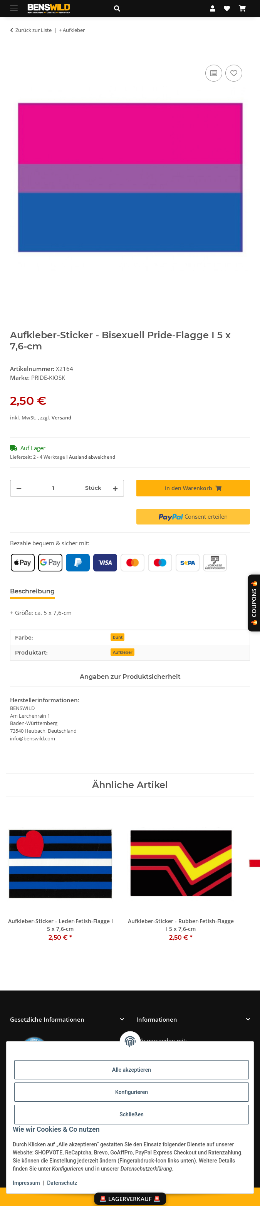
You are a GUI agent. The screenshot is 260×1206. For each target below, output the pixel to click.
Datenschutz (62, 1183)
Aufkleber (123, 652)
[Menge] (53, 488)
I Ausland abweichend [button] (90, 457)
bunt (117, 637)
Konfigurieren (131, 1092)
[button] (154, 8)
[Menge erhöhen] (115, 488)
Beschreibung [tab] (32, 591)
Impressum (26, 1183)
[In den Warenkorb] (16, 54)
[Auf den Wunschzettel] (233, 73)
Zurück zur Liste (33, 30)
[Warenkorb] (242, 8)
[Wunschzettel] (227, 8)
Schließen (131, 1114)
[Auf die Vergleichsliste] (213, 73)
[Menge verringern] (18, 488)
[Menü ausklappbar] (14, 5)
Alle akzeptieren (131, 1070)
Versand (61, 417)
